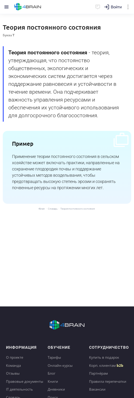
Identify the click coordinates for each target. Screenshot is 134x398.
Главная (27, 7)
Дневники (56, 389)
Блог (51, 373)
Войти (116, 7)
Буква (9, 35)
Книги (53, 381)
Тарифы (54, 357)
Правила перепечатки (107, 381)
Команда (13, 365)
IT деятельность (19, 389)
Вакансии (97, 389)
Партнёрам (98, 373)
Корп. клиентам (106, 365)
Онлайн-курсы (60, 365)
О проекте (14, 357)
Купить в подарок (104, 357)
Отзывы (13, 373)
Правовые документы (24, 381)
